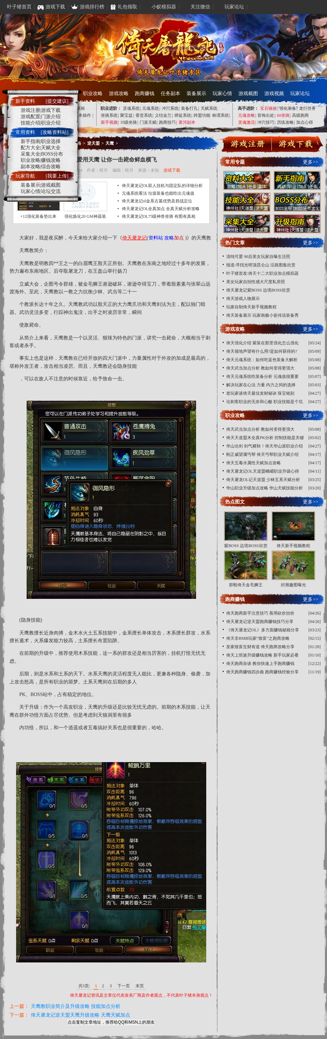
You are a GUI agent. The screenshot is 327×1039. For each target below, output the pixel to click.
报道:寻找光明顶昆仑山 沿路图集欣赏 (260, 265)
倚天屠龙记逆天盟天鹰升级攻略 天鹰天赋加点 (80, 1015)
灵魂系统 (131, 108)
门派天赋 (148, 122)
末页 (139, 985)
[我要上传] (57, 176)
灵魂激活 (246, 122)
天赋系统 (209, 108)
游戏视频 (274, 93)
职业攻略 (93, 93)
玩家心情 (222, 93)
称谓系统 (220, 115)
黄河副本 (187, 122)
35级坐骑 (128, 122)
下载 (295, 145)
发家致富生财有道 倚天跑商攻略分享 (260, 646)
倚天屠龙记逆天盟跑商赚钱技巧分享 (259, 621)
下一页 (123, 985)
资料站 (155, 238)
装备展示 (196, 93)
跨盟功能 (202, 115)
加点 (179, 238)
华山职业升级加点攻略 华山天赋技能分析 (264, 488)
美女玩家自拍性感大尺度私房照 (255, 281)
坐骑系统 (109, 115)
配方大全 (30, 147)
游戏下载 (172, 170)
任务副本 (170, 93)
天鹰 (109, 143)
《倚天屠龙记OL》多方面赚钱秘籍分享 (262, 630)
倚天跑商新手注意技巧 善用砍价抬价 (260, 613)
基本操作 (82, 115)
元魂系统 (150, 108)
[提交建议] (57, 101)
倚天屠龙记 (134, 238)
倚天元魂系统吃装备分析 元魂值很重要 (262, 376)
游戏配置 (30, 116)
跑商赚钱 (144, 93)
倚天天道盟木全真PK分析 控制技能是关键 (265, 437)
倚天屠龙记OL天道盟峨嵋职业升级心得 (262, 471)
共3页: (84, 985)
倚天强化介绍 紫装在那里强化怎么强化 (262, 343)
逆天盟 (93, 143)
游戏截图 (248, 93)
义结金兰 (163, 115)
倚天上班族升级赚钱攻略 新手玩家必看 (262, 655)
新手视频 (109, 122)
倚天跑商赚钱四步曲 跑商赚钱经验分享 (262, 671)
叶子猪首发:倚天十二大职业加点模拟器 (262, 273)
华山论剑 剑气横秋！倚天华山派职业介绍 (264, 446)
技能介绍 (30, 123)
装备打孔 (189, 108)
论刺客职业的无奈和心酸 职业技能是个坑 (264, 401)
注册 (247, 145)
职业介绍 (51, 123)
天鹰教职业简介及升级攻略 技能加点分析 (75, 1006)
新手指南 (30, 141)
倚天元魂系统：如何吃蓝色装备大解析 (262, 359)
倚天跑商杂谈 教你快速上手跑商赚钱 (260, 663)
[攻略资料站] (54, 132)
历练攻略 (285, 122)
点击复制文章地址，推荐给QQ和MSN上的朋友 (111, 1022)
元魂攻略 (246, 115)
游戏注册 (30, 110)
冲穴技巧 (265, 122)
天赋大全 (51, 147)
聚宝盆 (126, 115)
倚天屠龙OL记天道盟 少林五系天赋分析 (263, 479)
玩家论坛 (300, 93)
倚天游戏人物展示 (243, 298)
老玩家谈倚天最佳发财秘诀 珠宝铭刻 (260, 393)
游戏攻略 (118, 93)
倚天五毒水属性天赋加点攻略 (253, 462)
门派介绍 (51, 116)
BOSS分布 (52, 154)
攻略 (169, 238)
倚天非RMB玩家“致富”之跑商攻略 (258, 638)
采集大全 (30, 154)
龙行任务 (307, 108)
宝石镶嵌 (268, 108)
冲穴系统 (170, 108)
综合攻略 (51, 166)
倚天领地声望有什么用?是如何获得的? (261, 351)
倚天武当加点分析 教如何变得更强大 (260, 368)
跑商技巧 (167, 122)
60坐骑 (283, 115)
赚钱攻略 (51, 160)
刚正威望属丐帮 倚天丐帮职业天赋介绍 (262, 454)
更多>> (310, 162)
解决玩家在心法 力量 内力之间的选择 (260, 384)
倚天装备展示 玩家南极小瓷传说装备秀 (262, 315)
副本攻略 (30, 166)
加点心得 (304, 122)
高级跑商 (300, 115)
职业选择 (51, 141)
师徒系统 (182, 115)
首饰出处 (265, 115)
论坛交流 (51, 191)
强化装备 (287, 108)
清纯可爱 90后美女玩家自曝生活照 (258, 256)
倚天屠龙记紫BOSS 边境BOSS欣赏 (258, 290)
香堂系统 (143, 115)
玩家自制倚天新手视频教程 (251, 306)
